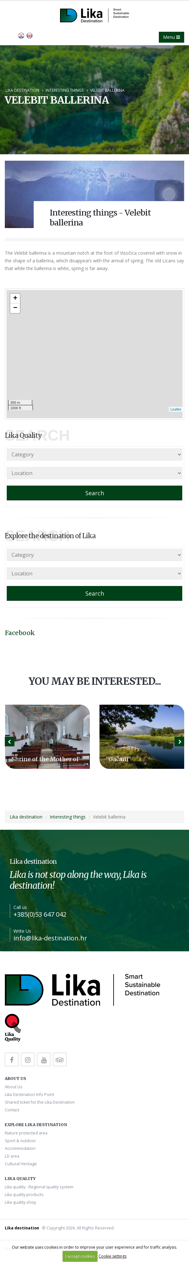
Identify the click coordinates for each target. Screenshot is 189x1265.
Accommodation (20, 1148)
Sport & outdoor (20, 1140)
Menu (171, 37)
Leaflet (175, 409)
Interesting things (65, 90)
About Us (13, 1087)
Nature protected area (26, 1133)
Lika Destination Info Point (29, 1094)
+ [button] (15, 298)
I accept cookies (80, 1256)
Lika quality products (24, 1194)
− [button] (15, 308)
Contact (12, 1110)
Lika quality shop (20, 1202)
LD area (12, 1156)
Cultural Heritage (21, 1164)
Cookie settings (112, 1256)
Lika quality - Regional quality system (39, 1187)
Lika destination (22, 90)
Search (94, 493)
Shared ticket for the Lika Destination (40, 1102)
